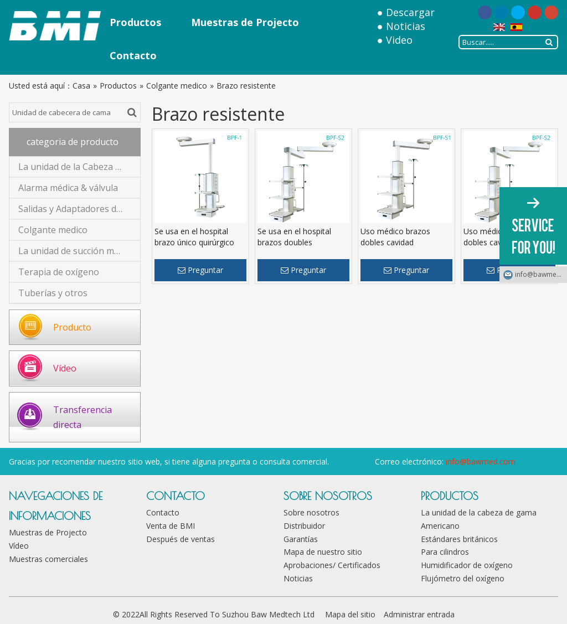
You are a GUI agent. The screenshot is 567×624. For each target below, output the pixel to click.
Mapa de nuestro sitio (323, 551)
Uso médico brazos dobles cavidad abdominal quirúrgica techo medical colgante (402, 248)
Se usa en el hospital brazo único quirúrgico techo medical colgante (196, 242)
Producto (72, 327)
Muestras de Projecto (48, 532)
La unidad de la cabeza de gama (479, 512)
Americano (440, 525)
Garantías (301, 539)
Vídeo (64, 368)
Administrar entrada (419, 614)
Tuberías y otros (52, 293)
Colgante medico (52, 230)
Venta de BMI (170, 525)
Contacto (162, 512)
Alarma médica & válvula (68, 188)
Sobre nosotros (311, 512)
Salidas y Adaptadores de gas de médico (79, 209)
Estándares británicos (459, 539)
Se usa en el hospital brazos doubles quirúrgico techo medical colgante (301, 248)
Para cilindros (445, 551)
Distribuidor (304, 525)
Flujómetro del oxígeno (462, 578)
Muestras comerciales (48, 559)
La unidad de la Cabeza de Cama (79, 167)
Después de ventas (180, 539)
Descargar (410, 12)
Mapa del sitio (350, 614)
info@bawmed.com (481, 461)
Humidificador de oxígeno (467, 565)
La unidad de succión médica (76, 251)
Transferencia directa (82, 417)
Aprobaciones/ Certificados (332, 565)
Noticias (405, 26)
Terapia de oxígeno (58, 272)
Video (399, 40)
